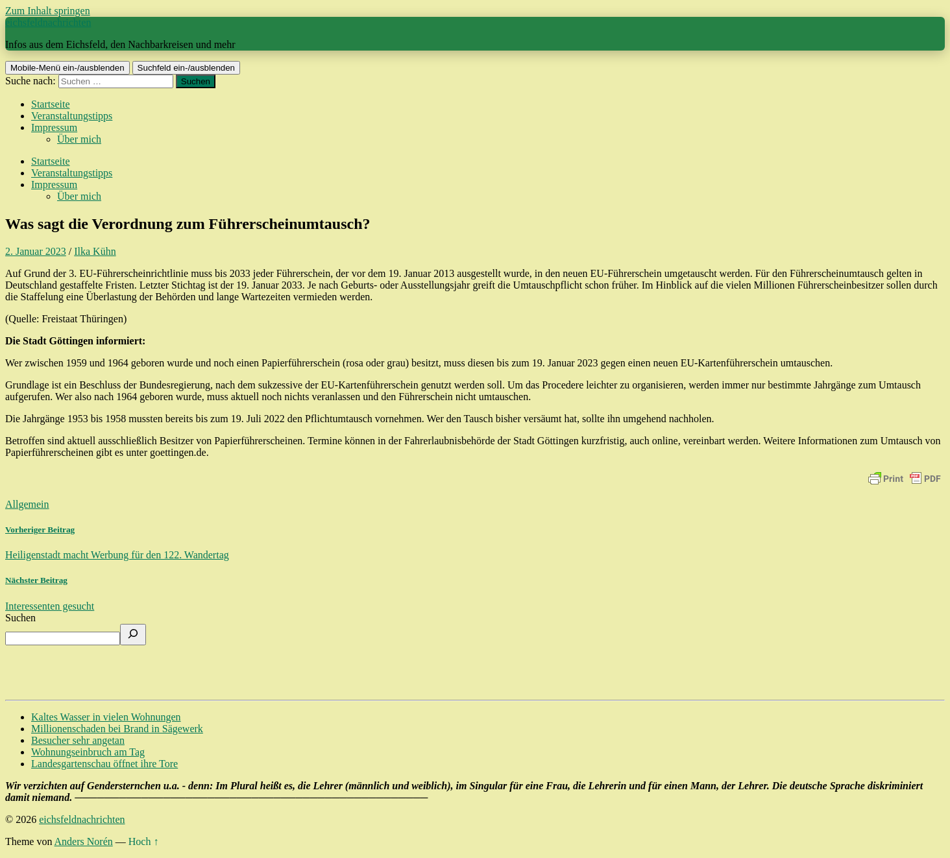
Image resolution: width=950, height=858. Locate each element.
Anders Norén (84, 841)
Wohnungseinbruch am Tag (88, 751)
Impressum (54, 127)
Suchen (20, 617)
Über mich (79, 139)
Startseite (50, 104)
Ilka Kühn (95, 251)
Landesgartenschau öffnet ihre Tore (104, 763)
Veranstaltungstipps (71, 115)
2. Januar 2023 (35, 251)
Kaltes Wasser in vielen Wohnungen (106, 716)
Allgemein (27, 504)
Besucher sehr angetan (78, 740)
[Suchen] (133, 634)
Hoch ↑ (143, 841)
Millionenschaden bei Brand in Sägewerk (117, 728)
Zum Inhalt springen (47, 10)
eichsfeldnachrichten (48, 22)
